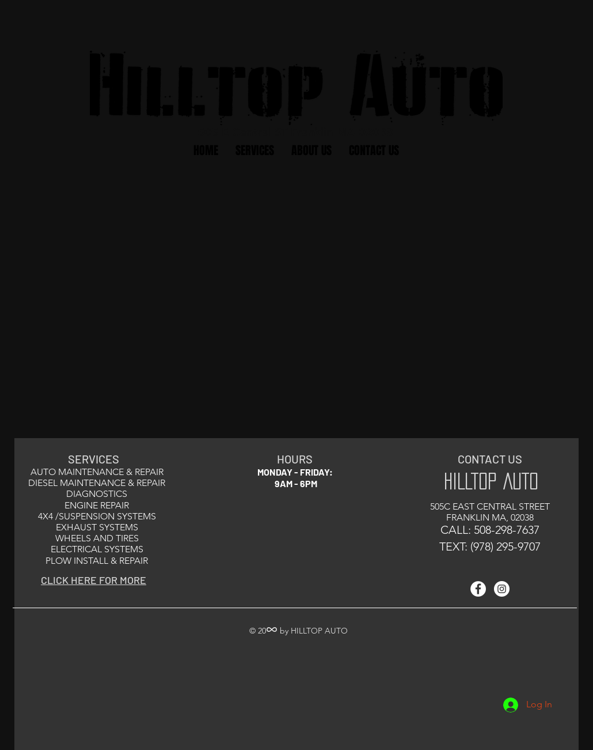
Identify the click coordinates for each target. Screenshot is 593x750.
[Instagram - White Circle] (502, 589)
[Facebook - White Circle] (478, 589)
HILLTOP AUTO (491, 481)
